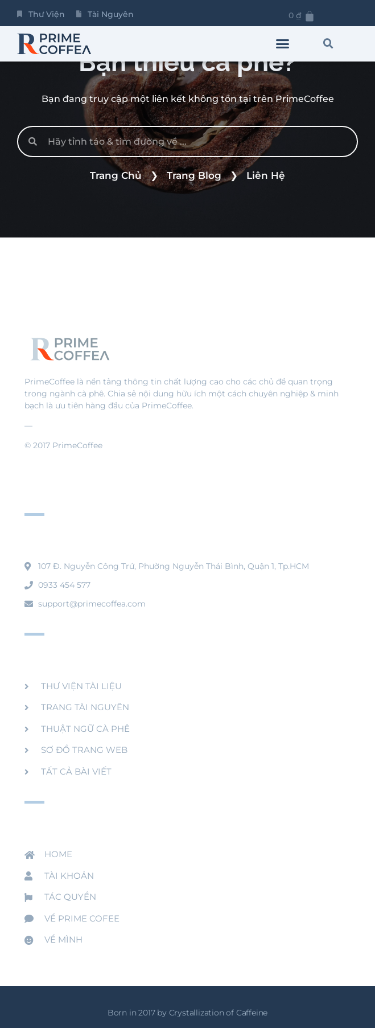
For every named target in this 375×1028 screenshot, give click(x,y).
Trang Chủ (116, 175)
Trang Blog (194, 175)
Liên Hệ (265, 175)
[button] (283, 44)
